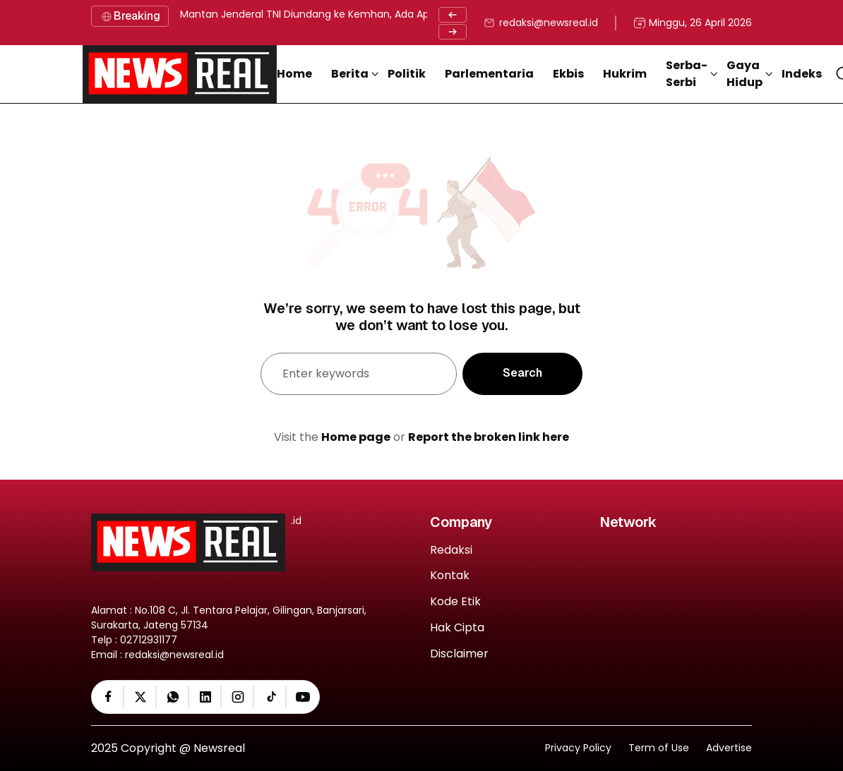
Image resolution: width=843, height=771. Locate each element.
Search (522, 372)
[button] (355, 74)
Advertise (729, 748)
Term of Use (658, 748)
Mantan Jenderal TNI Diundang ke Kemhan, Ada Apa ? (312, 14)
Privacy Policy (578, 748)
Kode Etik (455, 602)
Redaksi (451, 551)
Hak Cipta (457, 628)
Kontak (450, 576)
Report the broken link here (488, 437)
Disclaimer (459, 654)
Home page (355, 437)
